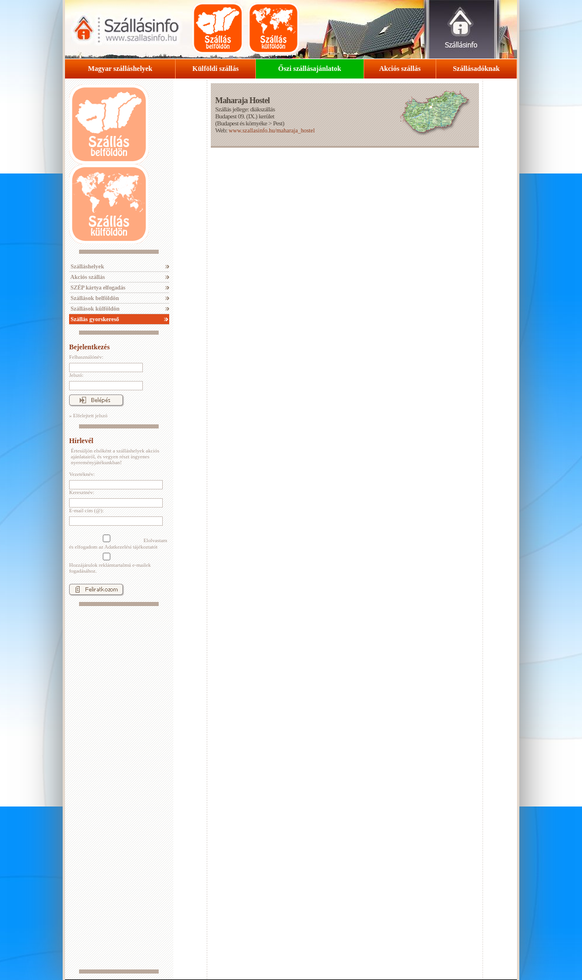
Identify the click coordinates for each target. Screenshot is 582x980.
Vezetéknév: (82, 474)
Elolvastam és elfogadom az (118, 542)
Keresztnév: (81, 492)
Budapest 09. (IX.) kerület (244, 116)
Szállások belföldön (94, 298)
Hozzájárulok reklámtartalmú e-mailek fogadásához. (109, 563)
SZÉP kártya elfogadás (97, 287)
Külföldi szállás (216, 68)
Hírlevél (81, 441)
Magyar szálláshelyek (120, 68)
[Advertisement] (119, 788)
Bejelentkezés (89, 347)
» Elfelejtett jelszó (88, 415)
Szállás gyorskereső (94, 319)
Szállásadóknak (476, 68)
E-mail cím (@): (86, 510)
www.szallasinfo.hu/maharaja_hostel (271, 130)
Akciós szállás (399, 68)
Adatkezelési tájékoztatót (131, 547)
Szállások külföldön (94, 308)
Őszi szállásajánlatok (309, 68)
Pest (277, 123)
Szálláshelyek (86, 266)
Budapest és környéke (242, 123)
